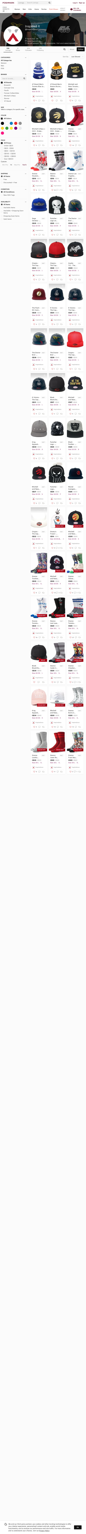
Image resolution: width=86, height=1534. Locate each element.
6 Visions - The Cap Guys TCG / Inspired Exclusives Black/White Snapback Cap (54, 309)
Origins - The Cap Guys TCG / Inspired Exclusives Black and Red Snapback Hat (36, 264)
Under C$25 (7, 146)
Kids (30, 9)
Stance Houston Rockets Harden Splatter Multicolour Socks (36, 175)
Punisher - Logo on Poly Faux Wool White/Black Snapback (54, 219)
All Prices (6, 143)
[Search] (37, 3)
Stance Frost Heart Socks (72, 756)
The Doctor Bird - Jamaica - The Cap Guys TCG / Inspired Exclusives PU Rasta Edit (72, 219)
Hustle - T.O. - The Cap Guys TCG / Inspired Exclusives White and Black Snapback (72, 264)
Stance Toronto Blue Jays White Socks (71, 622)
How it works (62, 9)
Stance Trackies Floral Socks (35, 577)
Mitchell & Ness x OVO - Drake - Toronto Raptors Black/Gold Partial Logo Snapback (56, 130)
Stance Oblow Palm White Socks (72, 577)
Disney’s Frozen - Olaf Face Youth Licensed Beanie (53, 533)
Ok (78, 1527)
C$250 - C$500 (8, 156)
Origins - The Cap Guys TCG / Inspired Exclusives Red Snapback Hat (72, 354)
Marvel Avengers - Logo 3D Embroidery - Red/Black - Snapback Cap (72, 488)
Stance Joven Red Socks (54, 756)
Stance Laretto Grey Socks (36, 756)
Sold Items (6, 219)
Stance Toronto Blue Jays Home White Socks (35, 622)
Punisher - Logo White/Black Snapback (54, 488)
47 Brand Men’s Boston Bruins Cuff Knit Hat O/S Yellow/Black (56, 85)
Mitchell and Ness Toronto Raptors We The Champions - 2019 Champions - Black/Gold (72, 398)
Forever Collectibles (10, 93)
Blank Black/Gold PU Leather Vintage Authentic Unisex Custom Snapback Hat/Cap (54, 398)
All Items (5, 176)
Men (24, 9)
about (72, 49)
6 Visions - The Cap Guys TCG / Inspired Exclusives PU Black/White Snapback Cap (36, 398)
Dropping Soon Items (10, 216)
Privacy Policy (44, 1531)
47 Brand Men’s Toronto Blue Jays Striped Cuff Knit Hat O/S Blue (38, 85)
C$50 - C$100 (8, 151)
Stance (5, 98)
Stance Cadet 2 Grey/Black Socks (54, 667)
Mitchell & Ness (8, 96)
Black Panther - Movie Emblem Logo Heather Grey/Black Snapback (72, 443)
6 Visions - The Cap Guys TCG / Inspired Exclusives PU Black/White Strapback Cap (72, 309)
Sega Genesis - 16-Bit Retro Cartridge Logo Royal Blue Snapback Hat (36, 219)
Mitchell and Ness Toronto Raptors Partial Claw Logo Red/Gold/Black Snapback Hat (72, 533)
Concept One (7, 88)
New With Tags (8, 195)
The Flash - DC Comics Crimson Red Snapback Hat (36, 309)
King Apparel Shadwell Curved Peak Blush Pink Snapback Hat (36, 712)
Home (36, 9)
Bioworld (6, 85)
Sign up (82, 3)
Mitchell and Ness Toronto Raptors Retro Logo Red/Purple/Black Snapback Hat (54, 577)
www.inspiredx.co (33, 41)
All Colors (6, 118)
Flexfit (5, 90)
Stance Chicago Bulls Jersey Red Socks (72, 130)
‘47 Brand (6, 101)
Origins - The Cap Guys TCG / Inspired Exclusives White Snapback (36, 533)
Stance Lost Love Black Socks (53, 622)
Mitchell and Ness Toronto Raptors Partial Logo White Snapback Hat (54, 712)
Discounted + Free (9, 183)
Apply (24, 165)
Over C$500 (7, 159)
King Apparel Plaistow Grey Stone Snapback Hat (36, 443)
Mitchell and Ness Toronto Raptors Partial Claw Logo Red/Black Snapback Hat (36, 488)
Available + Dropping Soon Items (12, 212)
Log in (75, 3)
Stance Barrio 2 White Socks (71, 712)
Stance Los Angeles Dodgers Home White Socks (72, 175)
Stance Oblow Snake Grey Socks (54, 175)
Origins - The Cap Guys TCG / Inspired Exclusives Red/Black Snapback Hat (54, 264)
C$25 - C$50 (7, 148)
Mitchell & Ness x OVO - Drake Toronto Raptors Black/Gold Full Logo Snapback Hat (38, 130)
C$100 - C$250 (8, 154)
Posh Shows (53, 9)
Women (17, 9)
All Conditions (7, 192)
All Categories (6, 60)
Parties (44, 9)
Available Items (8, 208)
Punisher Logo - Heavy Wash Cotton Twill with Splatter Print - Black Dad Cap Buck (54, 443)
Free (4, 179)
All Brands (6, 82)
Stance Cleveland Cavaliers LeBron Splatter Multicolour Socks (72, 667)
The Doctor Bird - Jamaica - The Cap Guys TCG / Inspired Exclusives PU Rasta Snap (54, 354)
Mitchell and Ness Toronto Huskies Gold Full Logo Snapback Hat (74, 85)
